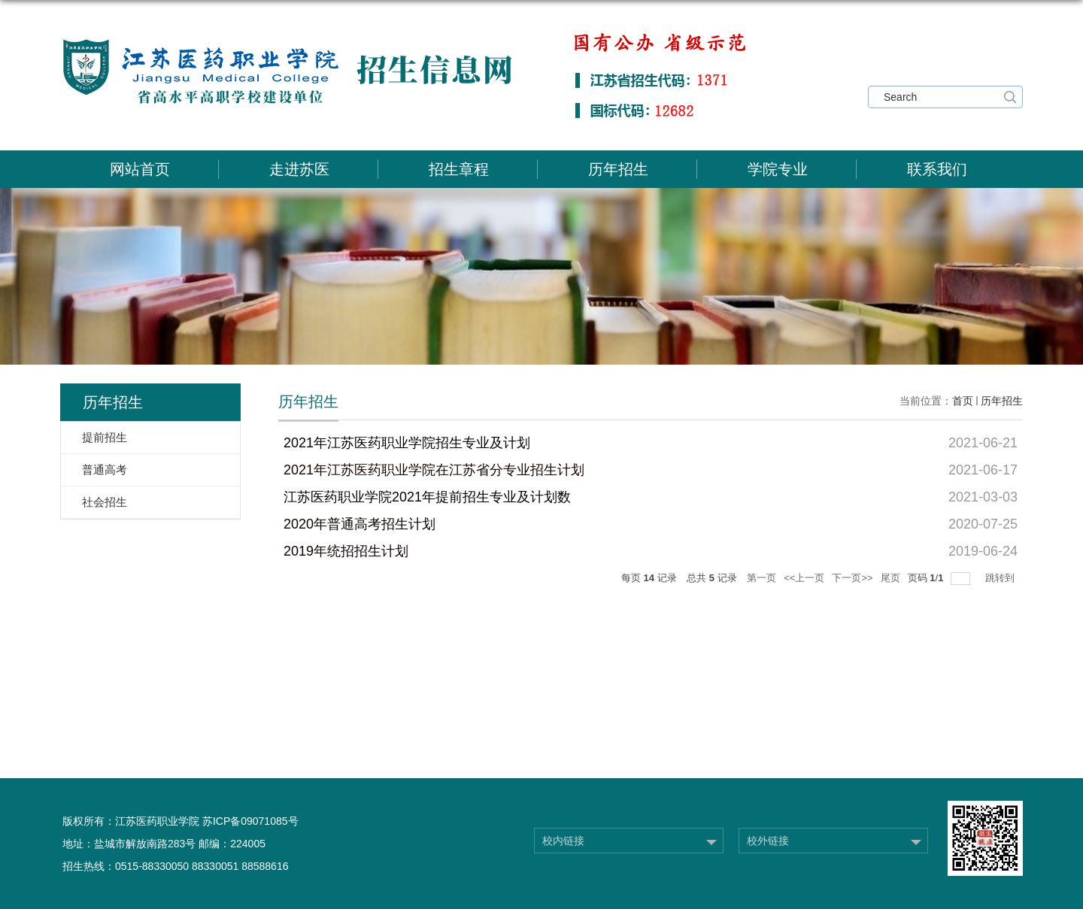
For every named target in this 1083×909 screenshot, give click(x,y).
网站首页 (140, 169)
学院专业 (778, 169)
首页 (962, 401)
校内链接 (563, 841)
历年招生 (618, 169)
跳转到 (1001, 577)
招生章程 (459, 169)
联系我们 (937, 169)
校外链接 (768, 841)
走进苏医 (299, 169)
